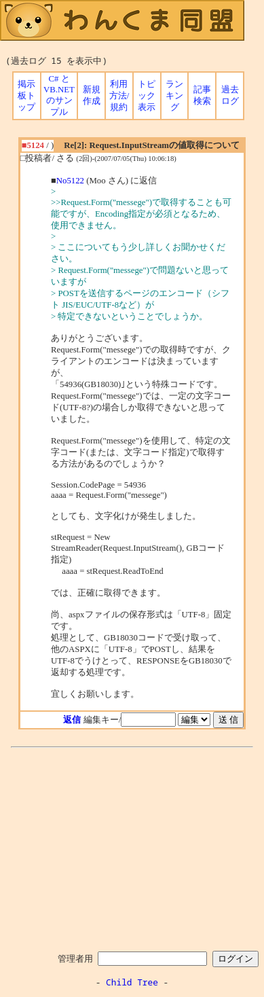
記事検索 (202, 95)
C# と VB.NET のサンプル (59, 95)
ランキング (174, 95)
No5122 (70, 180)
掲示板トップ (26, 95)
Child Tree (132, 982)
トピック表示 (146, 95)
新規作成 (91, 95)
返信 (72, 720)
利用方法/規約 (119, 95)
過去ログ (230, 95)
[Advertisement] (132, 847)
